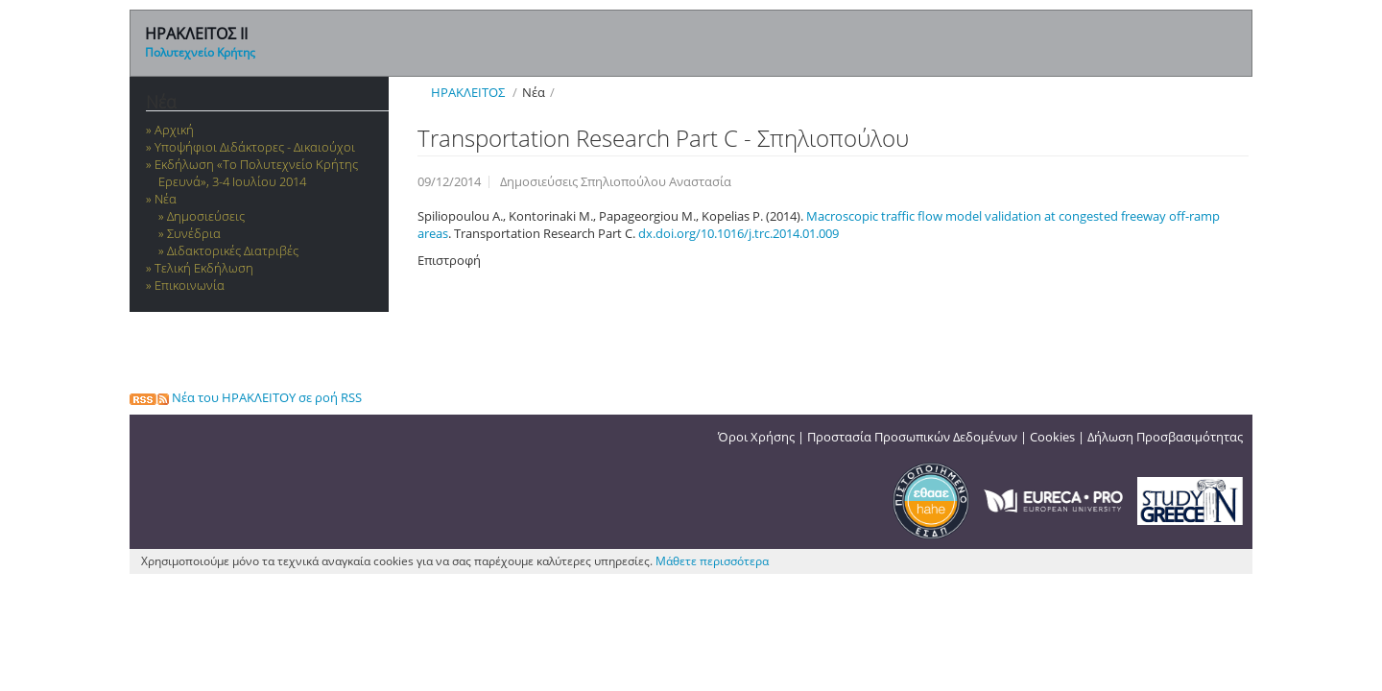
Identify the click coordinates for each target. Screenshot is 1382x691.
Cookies (1052, 436)
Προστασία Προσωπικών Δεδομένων (912, 436)
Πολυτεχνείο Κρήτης (200, 52)
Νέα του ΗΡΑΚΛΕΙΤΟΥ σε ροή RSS (246, 397)
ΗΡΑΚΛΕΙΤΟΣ (468, 92)
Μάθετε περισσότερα (712, 561)
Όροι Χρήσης (756, 436)
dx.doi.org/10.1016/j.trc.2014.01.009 (738, 233)
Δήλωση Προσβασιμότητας (1165, 436)
